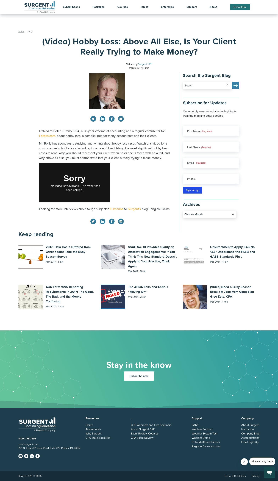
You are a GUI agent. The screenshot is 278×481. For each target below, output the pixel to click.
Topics (144, 7)
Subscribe (116, 209)
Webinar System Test (204, 433)
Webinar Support (202, 429)
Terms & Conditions (235, 476)
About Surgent (250, 425)
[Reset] (227, 84)
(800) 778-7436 (27, 438)
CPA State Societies (98, 438)
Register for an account (206, 446)
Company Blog (250, 433)
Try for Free (239, 7)
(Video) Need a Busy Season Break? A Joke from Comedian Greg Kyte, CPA (232, 291)
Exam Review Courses (144, 433)
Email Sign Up (249, 442)
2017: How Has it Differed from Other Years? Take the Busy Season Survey (68, 252)
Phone (191, 179)
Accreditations (250, 438)
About (213, 7)
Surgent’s (134, 209)
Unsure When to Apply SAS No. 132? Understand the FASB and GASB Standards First (232, 252)
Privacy (256, 476)
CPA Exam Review (142, 438)
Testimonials (93, 429)
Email (196, 163)
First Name (194, 131)
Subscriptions (71, 7)
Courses (122, 7)
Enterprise (167, 7)
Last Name (193, 147)
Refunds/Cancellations (206, 442)
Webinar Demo (201, 438)
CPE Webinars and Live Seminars (151, 425)
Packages (98, 7)
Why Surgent (94, 433)
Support (192, 7)
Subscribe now (139, 376)
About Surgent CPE (143, 429)
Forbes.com (47, 136)
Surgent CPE (145, 64)
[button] (235, 85)
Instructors (247, 429)
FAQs (195, 425)
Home (89, 425)
